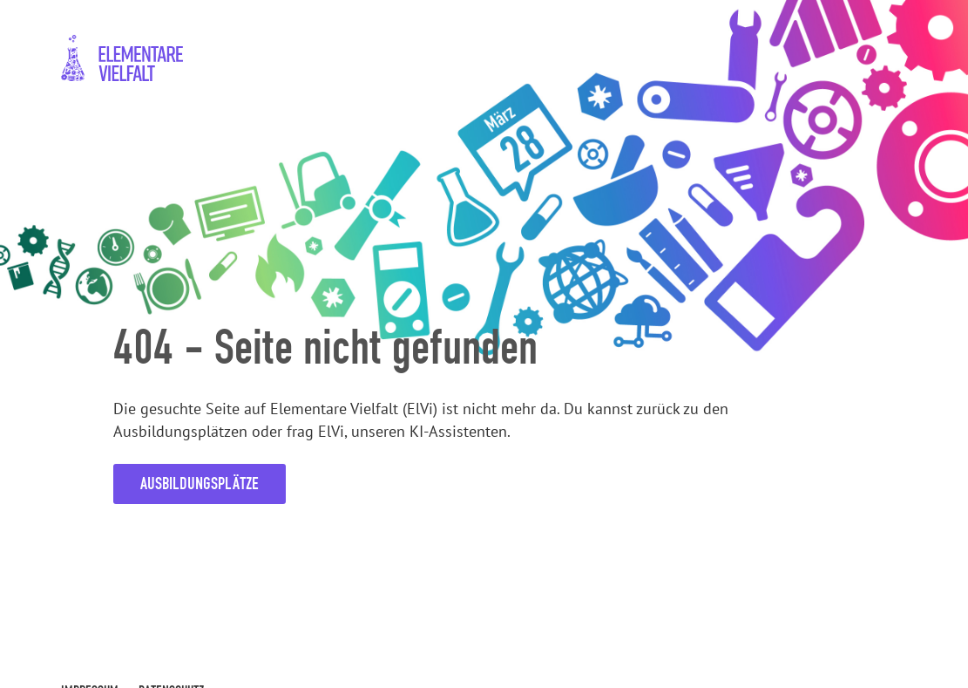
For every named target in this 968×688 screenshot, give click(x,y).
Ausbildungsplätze (199, 483)
